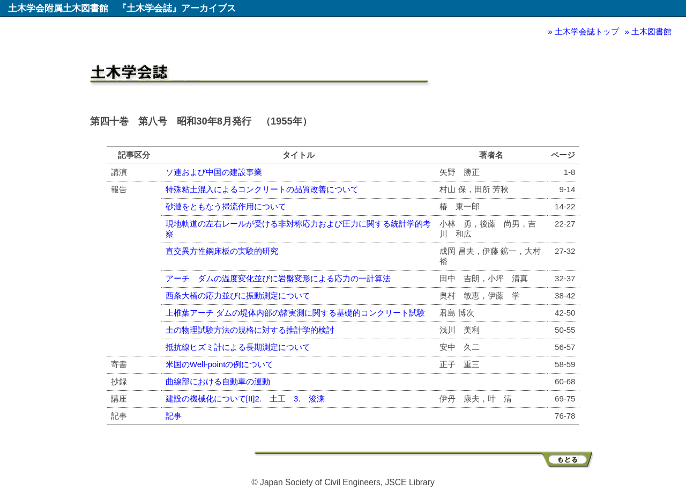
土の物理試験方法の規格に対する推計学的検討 (250, 329)
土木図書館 (651, 31)
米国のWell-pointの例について (220, 364)
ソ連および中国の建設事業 (214, 172)
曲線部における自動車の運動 (218, 381)
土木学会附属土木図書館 (58, 8)
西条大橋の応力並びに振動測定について (238, 295)
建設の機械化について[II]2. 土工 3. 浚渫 (245, 398)
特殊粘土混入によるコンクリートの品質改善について (262, 189)
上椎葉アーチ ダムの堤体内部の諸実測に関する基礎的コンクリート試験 (295, 312)
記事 (174, 415)
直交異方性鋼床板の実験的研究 (222, 250)
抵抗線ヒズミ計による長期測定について (238, 347)
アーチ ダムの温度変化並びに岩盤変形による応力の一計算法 (278, 278)
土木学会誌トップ (587, 31)
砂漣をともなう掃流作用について (226, 206)
